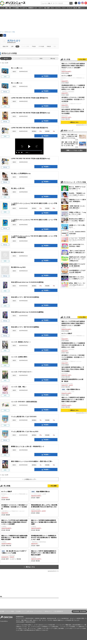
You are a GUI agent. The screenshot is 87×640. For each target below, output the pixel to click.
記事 (12, 46)
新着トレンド (81, 7)
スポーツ (40, 7)
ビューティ (58, 7)
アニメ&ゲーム (23, 7)
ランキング (69, 7)
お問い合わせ (30, 611)
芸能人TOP (5, 46)
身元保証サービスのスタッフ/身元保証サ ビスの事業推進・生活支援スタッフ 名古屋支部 (73, 99)
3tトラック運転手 (67, 75)
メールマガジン (39, 611)
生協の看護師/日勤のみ (71, 389)
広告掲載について (20, 611)
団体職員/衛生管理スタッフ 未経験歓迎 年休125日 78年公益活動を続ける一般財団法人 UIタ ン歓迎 (73, 87)
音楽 (10, 7)
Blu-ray (53, 58)
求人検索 (53, 486)
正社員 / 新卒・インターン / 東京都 (14, 555)
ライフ (63, 7)
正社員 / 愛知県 (14, 495)
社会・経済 (46, 7)
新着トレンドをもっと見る (73, 150)
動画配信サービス (32, 7)
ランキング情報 (25, 46)
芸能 (6, 7)
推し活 (75, 7)
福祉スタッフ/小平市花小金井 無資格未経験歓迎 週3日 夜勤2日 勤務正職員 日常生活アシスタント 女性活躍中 (73, 65)
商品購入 (46, 76)
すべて (6, 58)
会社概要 (2, 611)
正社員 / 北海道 (44, 509)
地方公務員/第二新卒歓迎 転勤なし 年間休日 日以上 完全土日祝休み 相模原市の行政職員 (73, 111)
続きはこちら (30, 567)
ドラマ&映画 (15, 7)
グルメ (52, 7)
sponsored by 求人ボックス (53, 571)
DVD (41, 58)
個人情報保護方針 (59, 611)
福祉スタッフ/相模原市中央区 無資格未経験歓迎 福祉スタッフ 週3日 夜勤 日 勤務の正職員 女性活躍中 (73, 399)
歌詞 (55, 46)
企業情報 (83, 611)
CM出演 (49, 46)
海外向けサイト (48, 611)
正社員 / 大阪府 (44, 494)
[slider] (29, 150)
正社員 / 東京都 (14, 525)
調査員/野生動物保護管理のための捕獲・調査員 (72, 380)
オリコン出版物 (10, 611)
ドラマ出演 (41, 46)
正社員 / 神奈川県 (14, 540)
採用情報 (77, 611)
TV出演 (33, 46)
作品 (17, 46)
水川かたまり (13, 40)
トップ (2, 7)
